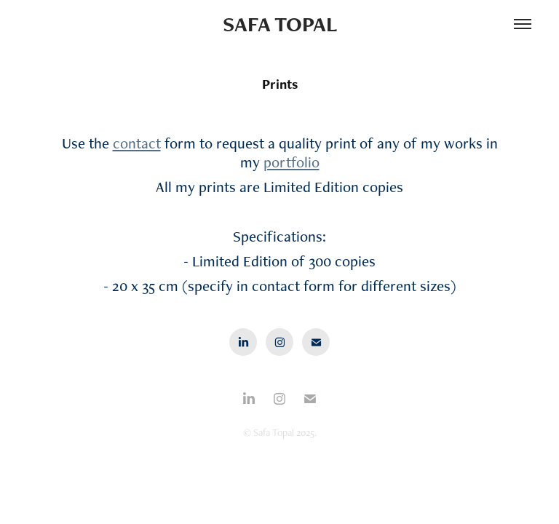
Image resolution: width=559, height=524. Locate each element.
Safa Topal (280, 24)
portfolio (291, 162)
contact (137, 143)
